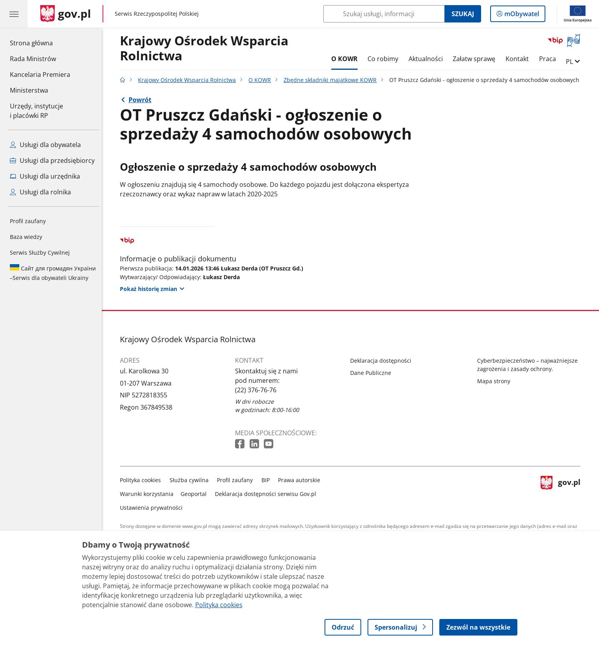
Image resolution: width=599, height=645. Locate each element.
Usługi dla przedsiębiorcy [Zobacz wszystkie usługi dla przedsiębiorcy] (52, 160)
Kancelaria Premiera (40, 74)
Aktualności (428, 58)
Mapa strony (495, 381)
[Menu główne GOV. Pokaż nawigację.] (14, 14)
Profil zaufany (28, 221)
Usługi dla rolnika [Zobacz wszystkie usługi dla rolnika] (40, 192)
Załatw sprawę (476, 58)
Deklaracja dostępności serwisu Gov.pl (268, 494)
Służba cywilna (191, 480)
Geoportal (196, 494)
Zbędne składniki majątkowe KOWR (332, 80)
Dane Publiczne (373, 373)
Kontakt (519, 58)
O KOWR (346, 58)
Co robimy (384, 58)
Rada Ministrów (33, 58)
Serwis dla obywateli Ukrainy (53, 272)
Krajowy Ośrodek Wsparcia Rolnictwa (206, 48)
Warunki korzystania (149, 494)
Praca (549, 58)
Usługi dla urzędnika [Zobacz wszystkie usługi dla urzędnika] (45, 176)
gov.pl (563, 492)
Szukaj (463, 13)
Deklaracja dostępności (383, 360)
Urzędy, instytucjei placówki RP (36, 111)
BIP (267, 480)
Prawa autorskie (301, 480)
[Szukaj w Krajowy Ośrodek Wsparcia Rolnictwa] (383, 13)
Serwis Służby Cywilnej (40, 252)
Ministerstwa (29, 90)
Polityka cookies (142, 480)
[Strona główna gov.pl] (65, 13)
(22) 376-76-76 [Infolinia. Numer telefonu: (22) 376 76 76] (258, 390)
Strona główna (40, 42)
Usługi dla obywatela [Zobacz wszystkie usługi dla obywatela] (45, 144)
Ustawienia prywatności (153, 507)
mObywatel (521, 15)
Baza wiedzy (26, 236)
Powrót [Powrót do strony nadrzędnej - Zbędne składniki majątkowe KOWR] (142, 99)
